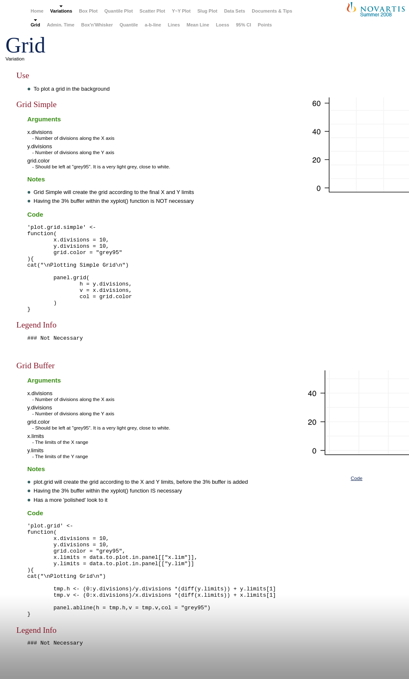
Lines (174, 24)
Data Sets (234, 10)
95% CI (243, 24)
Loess (222, 24)
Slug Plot (207, 10)
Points (265, 24)
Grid (35, 24)
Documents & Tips (272, 10)
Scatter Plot (152, 10)
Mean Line (198, 24)
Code (356, 478)
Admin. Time (61, 24)
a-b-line (153, 24)
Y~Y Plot (181, 10)
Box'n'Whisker (97, 24)
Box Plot (88, 10)
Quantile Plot (118, 10)
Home (37, 10)
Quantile (129, 24)
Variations (61, 10)
